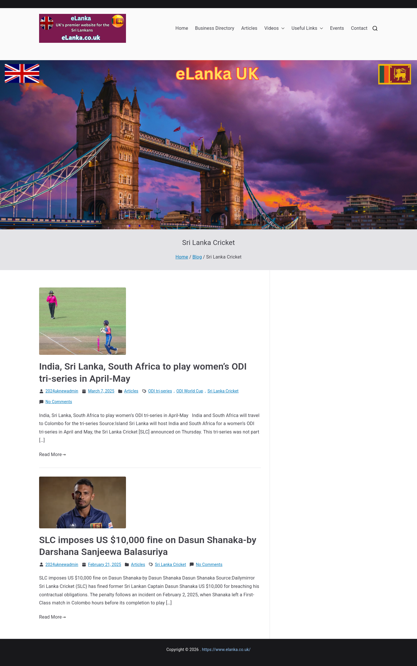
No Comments (58, 401)
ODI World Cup (189, 391)
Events (337, 28)
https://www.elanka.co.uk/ (226, 649)
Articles (249, 28)
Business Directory (214, 28)
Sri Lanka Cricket (222, 391)
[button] (282, 28)
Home (181, 28)
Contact (359, 28)
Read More (52, 454)
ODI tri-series (160, 391)
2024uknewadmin (61, 391)
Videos (274, 28)
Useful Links (307, 28)
